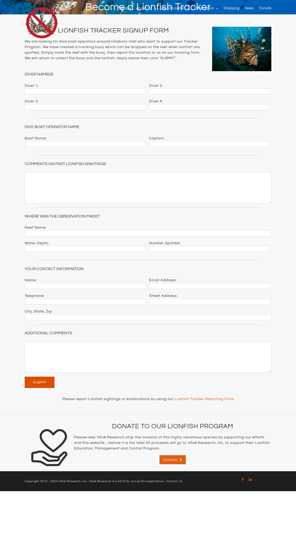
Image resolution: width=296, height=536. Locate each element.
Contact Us (174, 481)
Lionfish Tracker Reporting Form (204, 399)
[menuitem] (128, 8)
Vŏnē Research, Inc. (73, 481)
